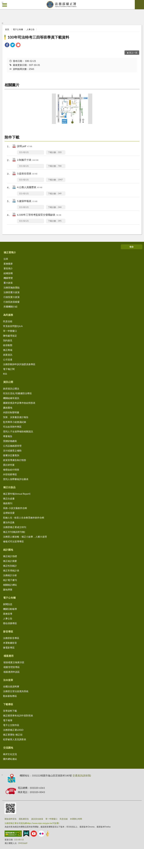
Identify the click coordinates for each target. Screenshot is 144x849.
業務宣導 (7, 613)
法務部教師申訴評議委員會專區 (19, 364)
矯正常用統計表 (11, 570)
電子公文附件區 (11, 725)
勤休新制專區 (10, 696)
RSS (5, 373)
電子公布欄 (18, 29)
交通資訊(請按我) (81, 775)
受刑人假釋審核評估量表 (15, 479)
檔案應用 (9, 655)
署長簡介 (8, 268)
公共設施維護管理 (12, 445)
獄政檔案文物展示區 (14, 662)
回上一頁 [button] (133, 52)
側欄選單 (4, 5)
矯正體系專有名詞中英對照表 (18, 715)
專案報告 (7, 436)
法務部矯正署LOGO (13, 729)
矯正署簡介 (10, 252)
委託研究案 (9, 464)
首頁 (7, 29)
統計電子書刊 (10, 580)
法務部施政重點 (12, 287)
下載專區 (8, 704)
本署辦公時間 (76, 819)
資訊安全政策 (37, 819)
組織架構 (8, 273)
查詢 (139, 4)
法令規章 (8, 679)
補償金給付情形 (11, 469)
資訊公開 (8, 381)
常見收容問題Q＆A (13, 326)
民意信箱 (7, 321)
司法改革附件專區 (12, 426)
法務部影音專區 (11, 638)
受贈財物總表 (10, 441)
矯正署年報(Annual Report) (16, 493)
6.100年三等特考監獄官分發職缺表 (39, 215)
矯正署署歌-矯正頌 (12, 734)
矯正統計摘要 (10, 561)
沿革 (6, 258)
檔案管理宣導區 (12, 667)
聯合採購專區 (10, 623)
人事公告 (31, 29)
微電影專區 (9, 647)
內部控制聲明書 (11, 412)
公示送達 (7, 359)
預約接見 (7, 340)
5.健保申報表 (27, 201)
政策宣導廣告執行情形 (14, 460)
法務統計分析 (10, 575)
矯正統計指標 (10, 556)
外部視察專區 (10, 474)
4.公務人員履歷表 (29, 187)
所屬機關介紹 (10, 306)
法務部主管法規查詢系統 (15, 691)
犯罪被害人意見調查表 (14, 739)
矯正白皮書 (9, 498)
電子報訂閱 (9, 369)
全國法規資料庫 (11, 686)
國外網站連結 (10, 758)
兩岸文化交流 (10, 754)
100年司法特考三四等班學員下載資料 (38, 37)
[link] (7, 45)
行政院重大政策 (12, 297)
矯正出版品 (9, 487)
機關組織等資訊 (11, 398)
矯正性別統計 (10, 565)
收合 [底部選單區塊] (132, 246)
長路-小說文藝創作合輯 (15, 508)
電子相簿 (7, 720)
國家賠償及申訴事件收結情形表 (19, 402)
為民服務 (8, 314)
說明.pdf (24, 146)
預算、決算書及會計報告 (15, 417)
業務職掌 (8, 263)
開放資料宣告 (11, 819)
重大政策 (8, 282)
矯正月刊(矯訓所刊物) (14, 531)
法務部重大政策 (12, 292)
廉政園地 (7, 407)
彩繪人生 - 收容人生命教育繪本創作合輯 (23, 517)
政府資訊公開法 (11, 388)
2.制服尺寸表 (27, 160)
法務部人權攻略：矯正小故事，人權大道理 (25, 536)
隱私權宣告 (24, 819)
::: (2, 2)
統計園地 (8, 549)
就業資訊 (7, 354)
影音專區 (8, 631)
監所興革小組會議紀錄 (14, 422)
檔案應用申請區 (12, 671)
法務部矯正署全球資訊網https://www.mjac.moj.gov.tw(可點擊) (32, 823)
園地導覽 (7, 589)
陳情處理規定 (10, 335)
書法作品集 (9, 522)
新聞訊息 (7, 604)
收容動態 (7, 345)
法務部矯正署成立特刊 (14, 527)
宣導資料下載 (10, 710)
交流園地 (8, 747)
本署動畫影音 (10, 642)
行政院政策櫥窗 (12, 301)
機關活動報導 (10, 609)
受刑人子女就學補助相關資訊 (18, 431)
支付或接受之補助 (12, 450)
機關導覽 (8, 278)
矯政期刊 (7, 503)
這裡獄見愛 (9, 512)
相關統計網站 (10, 584)
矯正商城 (7, 350)
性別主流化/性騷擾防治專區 (17, 393)
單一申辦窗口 (10, 330)
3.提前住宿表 (27, 173)
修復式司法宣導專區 (13, 541)
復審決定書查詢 (11, 455)
